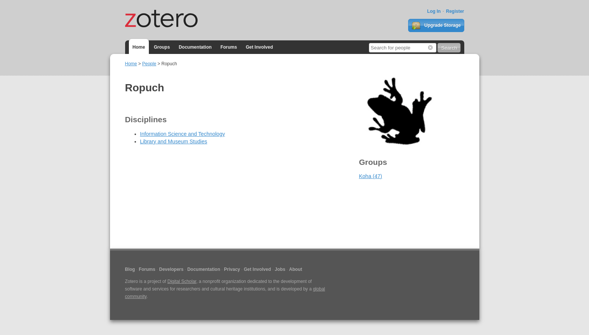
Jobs (280, 269)
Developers (171, 269)
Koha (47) (370, 176)
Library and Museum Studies (173, 141)
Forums (228, 47)
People (149, 63)
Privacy (232, 269)
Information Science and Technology (182, 134)
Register (455, 11)
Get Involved (259, 47)
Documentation (195, 47)
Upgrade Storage (436, 25)
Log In (434, 11)
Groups (162, 47)
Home (139, 47)
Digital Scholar (181, 281)
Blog (130, 269)
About (295, 269)
